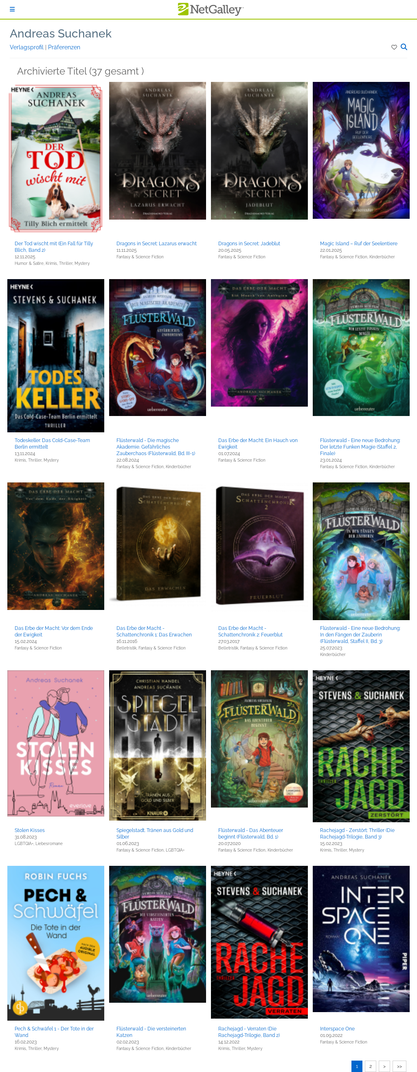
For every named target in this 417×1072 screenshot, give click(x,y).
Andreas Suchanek (61, 33)
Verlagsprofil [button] (27, 47)
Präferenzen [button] (64, 47)
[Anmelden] (12, 9)
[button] (394, 47)
